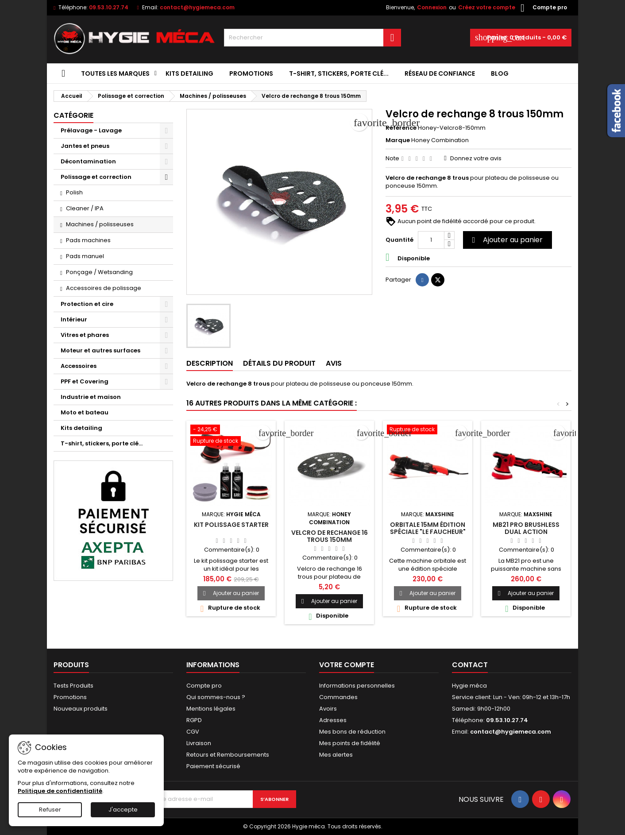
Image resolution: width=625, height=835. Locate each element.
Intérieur (74, 319)
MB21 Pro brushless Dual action (526, 528)
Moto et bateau (84, 412)
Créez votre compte (486, 7)
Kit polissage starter (231, 524)
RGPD (194, 720)
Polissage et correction (96, 177)
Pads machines (88, 240)
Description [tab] (209, 363)
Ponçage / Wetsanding (99, 272)
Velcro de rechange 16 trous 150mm (329, 536)
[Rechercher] (312, 37)
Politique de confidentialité (60, 791)
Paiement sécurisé (213, 766)
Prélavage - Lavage (91, 130)
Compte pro (204, 685)
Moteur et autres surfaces (100, 350)
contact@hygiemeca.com (197, 7)
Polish (74, 192)
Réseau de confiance (440, 73)
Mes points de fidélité (349, 743)
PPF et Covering (84, 381)
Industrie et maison (91, 397)
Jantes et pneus (85, 146)
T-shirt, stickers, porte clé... (339, 73)
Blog (500, 73)
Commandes (338, 697)
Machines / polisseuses (100, 224)
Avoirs (328, 708)
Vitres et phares (85, 335)
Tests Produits (73, 685)
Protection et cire (87, 304)
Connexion (432, 7)
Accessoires (78, 366)
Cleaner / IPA (85, 208)
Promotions (251, 73)
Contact (470, 665)
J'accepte (123, 809)
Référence (401, 128)
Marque (398, 140)
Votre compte (346, 665)
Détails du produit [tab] (279, 363)
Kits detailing (189, 73)
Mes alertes (336, 754)
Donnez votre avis (476, 158)
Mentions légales (210, 708)
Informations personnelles (357, 685)
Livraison (198, 743)
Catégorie (73, 115)
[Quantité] (431, 240)
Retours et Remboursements (227, 754)
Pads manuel (85, 256)
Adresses (333, 720)
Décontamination (88, 161)
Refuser (50, 809)
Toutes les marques (115, 73)
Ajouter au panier (506, 240)
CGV (192, 731)
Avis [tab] (334, 363)
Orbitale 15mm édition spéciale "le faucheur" (428, 528)
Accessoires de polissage (103, 288)
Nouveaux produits (81, 708)
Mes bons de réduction (352, 731)
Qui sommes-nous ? (215, 697)
